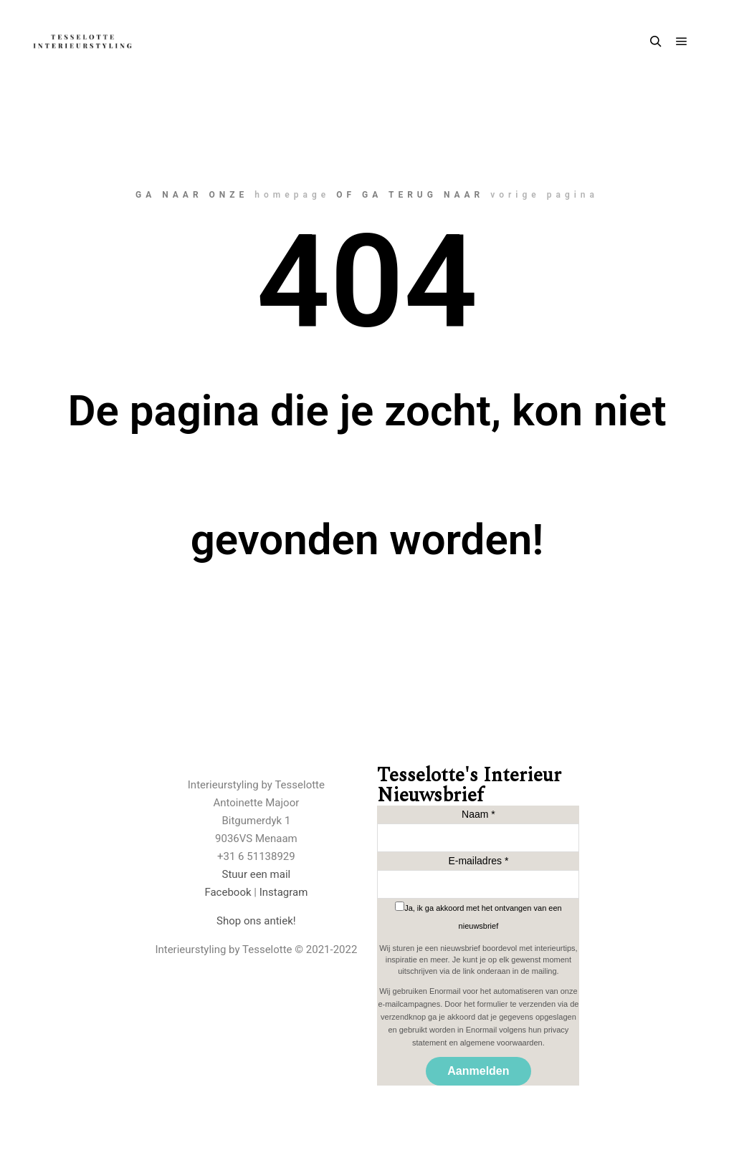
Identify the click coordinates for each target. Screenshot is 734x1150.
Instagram (283, 892)
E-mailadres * (478, 860)
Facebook (227, 892)
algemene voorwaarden (501, 1042)
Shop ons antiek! (256, 920)
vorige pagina (544, 195)
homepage (292, 195)
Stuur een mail (256, 874)
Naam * (478, 814)
